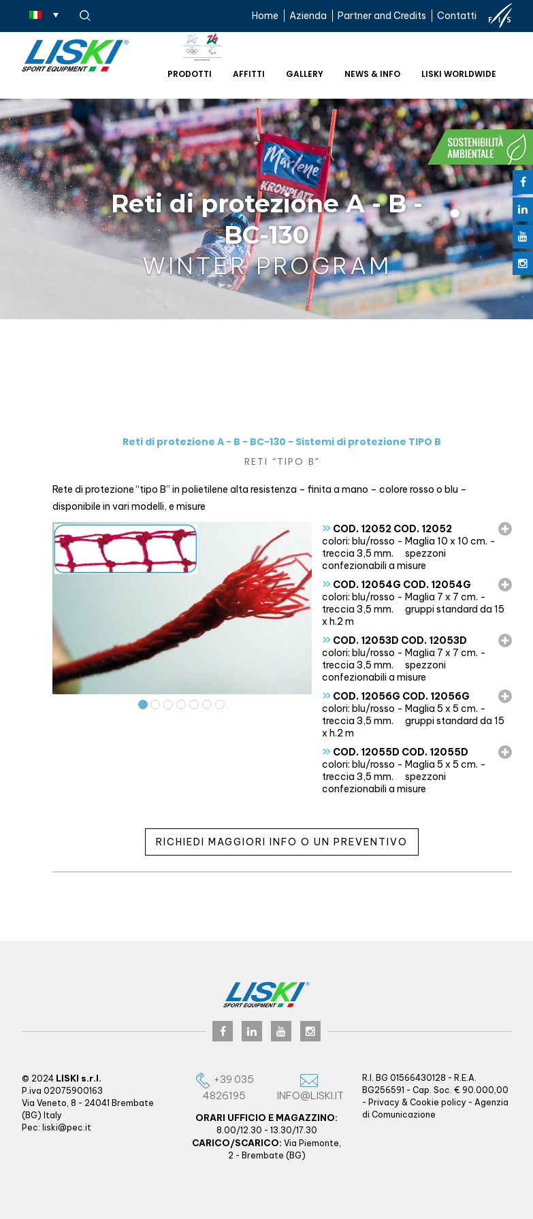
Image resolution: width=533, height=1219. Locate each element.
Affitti (249, 74)
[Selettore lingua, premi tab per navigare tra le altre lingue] (44, 14)
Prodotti (189, 74)
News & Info (372, 74)
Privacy (384, 1102)
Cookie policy (438, 1102)
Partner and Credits (382, 16)
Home (265, 16)
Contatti (457, 16)
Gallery (304, 74)
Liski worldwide (458, 74)
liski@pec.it (66, 1127)
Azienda (308, 16)
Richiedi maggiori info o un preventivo (282, 842)
